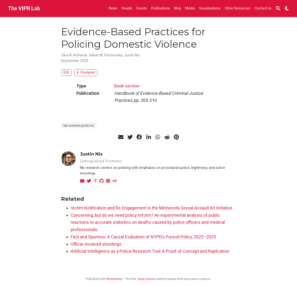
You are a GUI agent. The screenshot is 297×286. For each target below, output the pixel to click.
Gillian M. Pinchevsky (105, 55)
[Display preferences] (287, 8)
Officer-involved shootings (96, 244)
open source (146, 279)
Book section (127, 85)
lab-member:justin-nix (78, 125)
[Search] (278, 8)
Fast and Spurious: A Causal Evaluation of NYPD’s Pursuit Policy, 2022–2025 (143, 236)
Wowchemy (114, 279)
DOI (66, 72)
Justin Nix (132, 55)
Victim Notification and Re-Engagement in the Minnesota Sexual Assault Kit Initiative (151, 207)
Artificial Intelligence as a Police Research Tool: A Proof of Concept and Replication (150, 251)
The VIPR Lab (24, 8)
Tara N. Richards (74, 55)
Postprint (86, 72)
